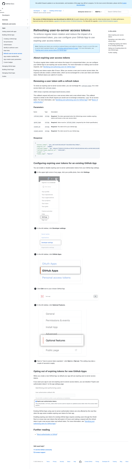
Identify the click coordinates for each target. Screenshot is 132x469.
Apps (45, 10)
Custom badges (8, 62)
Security (62, 461)
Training (115, 461)
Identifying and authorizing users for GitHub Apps (59, 67)
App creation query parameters (12, 59)
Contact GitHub (88, 461)
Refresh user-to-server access (13, 53)
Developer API (105, 461)
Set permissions (8, 41)
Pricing (97, 461)
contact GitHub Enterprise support (108, 21)
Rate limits (7, 50)
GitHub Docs (10, 4)
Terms (48, 461)
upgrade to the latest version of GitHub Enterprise (68, 21)
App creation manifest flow (11, 56)
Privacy (54, 461)
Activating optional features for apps (68, 48)
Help (75, 461)
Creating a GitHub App (10, 39)
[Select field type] (85, 11)
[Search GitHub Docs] (116, 11)
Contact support (39, 452)
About (126, 461)
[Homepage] (80, 462)
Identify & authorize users (11, 47)
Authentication (8, 44)
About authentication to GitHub (47, 434)
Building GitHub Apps (57, 10)
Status (68, 461)
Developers (6, 15)
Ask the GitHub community (43, 449)
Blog (121, 461)
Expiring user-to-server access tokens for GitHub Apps (51, 50)
